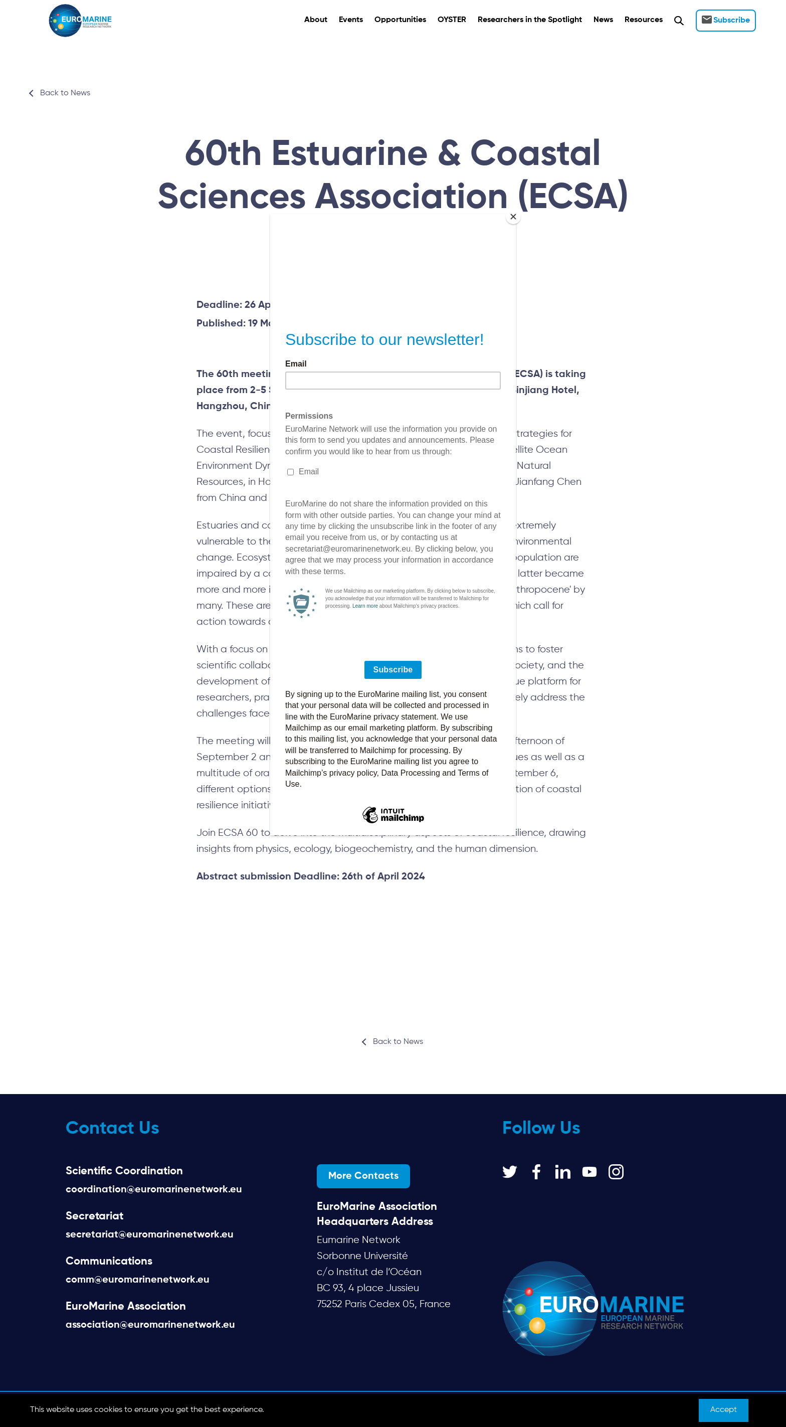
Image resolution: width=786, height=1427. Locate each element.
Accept (723, 1410)
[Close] (513, 216)
